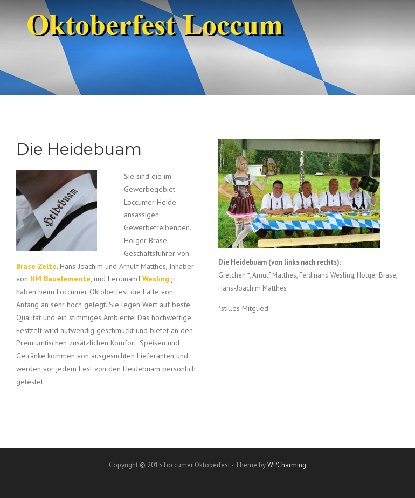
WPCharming (286, 464)
